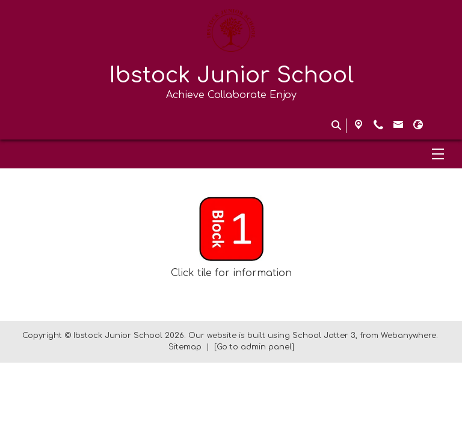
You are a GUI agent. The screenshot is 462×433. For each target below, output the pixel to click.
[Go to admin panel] (254, 347)
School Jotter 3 (324, 335)
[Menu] (231, 154)
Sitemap (185, 347)
